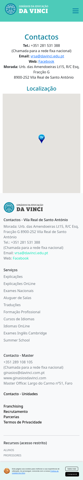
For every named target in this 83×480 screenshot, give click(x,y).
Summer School (17, 340)
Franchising (13, 406)
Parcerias (11, 416)
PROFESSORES (12, 455)
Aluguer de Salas (17, 297)
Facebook (46, 61)
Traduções (12, 304)
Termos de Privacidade (23, 422)
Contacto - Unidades (21, 393)
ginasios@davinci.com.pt (24, 372)
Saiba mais (71, 469)
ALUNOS (9, 450)
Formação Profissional (22, 311)
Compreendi (72, 474)
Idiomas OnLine (17, 326)
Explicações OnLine (19, 283)
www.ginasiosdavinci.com (25, 378)
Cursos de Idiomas (19, 319)
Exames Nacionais (18, 290)
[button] (42, 138)
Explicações (13, 276)
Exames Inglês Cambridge (25, 333)
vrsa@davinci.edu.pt (47, 56)
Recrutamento (16, 411)
